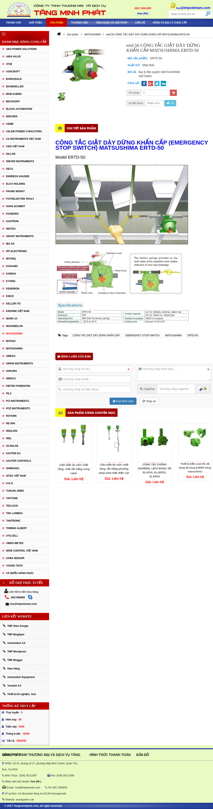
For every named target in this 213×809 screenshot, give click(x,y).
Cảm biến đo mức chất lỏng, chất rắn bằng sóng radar (74, 461)
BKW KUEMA (14, 94)
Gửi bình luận (123, 401)
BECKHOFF (13, 101)
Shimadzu (12, 468)
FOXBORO (12, 213)
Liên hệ (140, 22)
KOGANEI (12, 266)
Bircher (11, 116)
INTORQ (11, 258)
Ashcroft (13, 71)
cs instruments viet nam (23, 138)
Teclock (12, 505)
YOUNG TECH (14, 565)
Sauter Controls (18, 460)
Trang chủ (13, 22)
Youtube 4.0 (12, 685)
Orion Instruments (19, 363)
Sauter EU (13, 453)
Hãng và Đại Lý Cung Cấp (170, 22)
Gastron (12, 221)
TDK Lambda (14, 513)
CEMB (9, 123)
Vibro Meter (14, 543)
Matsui (10, 341)
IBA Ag (10, 243)
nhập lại (149, 401)
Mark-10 (11, 318)
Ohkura (11, 371)
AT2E (9, 64)
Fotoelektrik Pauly (20, 198)
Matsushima (14, 348)
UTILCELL (12, 535)
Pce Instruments (18, 408)
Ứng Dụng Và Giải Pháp (111, 22)
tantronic (13, 520)
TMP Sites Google (15, 625)
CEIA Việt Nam (15, 146)
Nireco (11, 378)
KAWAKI (11, 273)
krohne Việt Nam (17, 311)
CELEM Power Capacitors (24, 131)
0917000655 (18, 597)
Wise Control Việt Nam (22, 550)
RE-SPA (10, 423)
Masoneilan (14, 326)
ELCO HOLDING (15, 183)
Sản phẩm (56, 22)
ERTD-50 (193, 335)
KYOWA (10, 281)
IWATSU (11, 228)
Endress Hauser (17, 176)
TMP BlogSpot (13, 634)
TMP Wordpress (14, 651)
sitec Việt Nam (16, 475)
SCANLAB (12, 445)
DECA (9, 168)
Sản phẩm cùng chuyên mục (91, 412)
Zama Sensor (15, 558)
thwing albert (16, 528)
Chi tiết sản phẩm (81, 128)
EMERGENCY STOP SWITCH (142, 335)
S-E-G (9, 483)
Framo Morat (15, 191)
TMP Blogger (13, 660)
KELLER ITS (13, 303)
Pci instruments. (18, 401)
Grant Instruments (20, 236)
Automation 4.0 (14, 642)
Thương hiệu (79, 22)
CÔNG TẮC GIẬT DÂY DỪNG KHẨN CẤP (96, 335)
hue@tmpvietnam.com (21, 603)
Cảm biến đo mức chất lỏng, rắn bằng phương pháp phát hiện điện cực (114, 458)
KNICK (10, 296)
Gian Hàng (11, 668)
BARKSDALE (14, 79)
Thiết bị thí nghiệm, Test (19, 694)
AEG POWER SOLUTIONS (21, 49)
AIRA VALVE (13, 56)
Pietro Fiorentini (18, 386)
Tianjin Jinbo (15, 490)
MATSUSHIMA (173, 335)
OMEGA (10, 356)
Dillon (10, 153)
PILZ (8, 393)
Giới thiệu (35, 22)
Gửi (170, 103)
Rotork (11, 415)
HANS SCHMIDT (15, 206)
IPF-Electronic (16, 251)
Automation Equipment (19, 677)
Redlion (11, 430)
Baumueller (15, 86)
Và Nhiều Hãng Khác (20, 573)
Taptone (12, 498)
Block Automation (19, 109)
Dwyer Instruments (20, 161)
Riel (9, 438)
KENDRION (12, 288)
